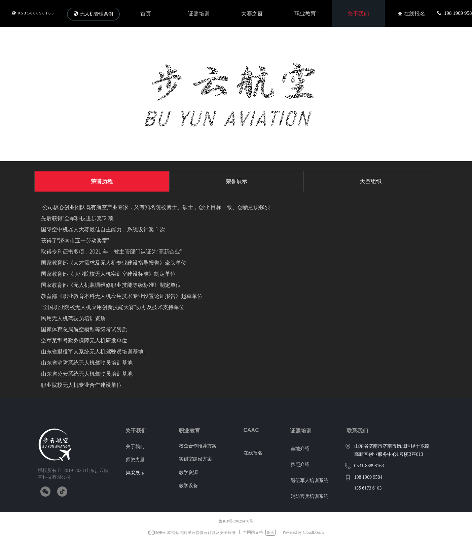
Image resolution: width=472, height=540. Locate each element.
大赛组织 (371, 181)
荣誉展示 (236, 181)
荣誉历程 (102, 181)
